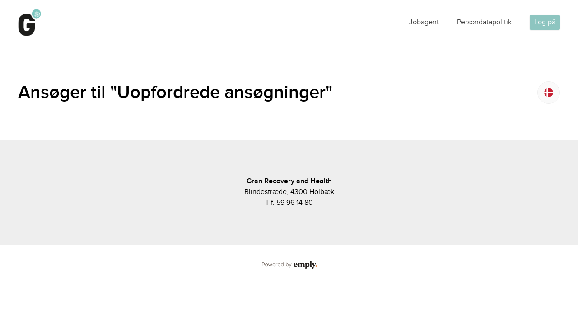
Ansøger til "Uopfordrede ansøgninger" (175, 92)
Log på (544, 22)
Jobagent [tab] (424, 22)
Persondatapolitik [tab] (484, 22)
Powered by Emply (289, 264)
